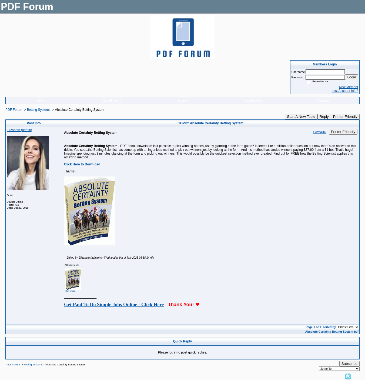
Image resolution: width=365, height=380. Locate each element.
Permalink (319, 132)
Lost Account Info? (344, 91)
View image (70, 291)
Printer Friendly (345, 117)
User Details (253, 100)
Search (182, 100)
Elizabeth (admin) (19, 130)
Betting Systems (39, 110)
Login (351, 77)
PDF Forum (13, 110)
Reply (324, 117)
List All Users (111, 100)
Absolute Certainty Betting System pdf (332, 331)
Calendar (324, 100)
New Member (348, 87)
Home (41, 100)
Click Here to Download (82, 164)
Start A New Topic (301, 117)
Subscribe (349, 364)
